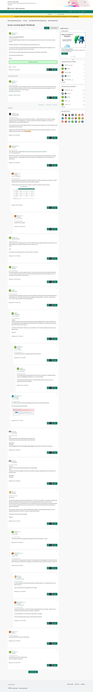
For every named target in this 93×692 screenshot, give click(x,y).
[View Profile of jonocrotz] (16, 173)
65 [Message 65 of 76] (12, 449)
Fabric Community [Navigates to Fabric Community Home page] (20, 8)
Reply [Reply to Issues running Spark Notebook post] (55, 69)
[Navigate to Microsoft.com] (11, 8)
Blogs (48, 8)
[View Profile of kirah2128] (19, 346)
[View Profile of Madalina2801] (14, 146)
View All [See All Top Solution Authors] (63, 82)
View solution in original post (14, 91)
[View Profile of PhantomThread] (17, 553)
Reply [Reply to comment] (55, 97)
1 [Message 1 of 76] (12, 69)
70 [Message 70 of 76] (20, 385)
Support (57, 8)
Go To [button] (83, 11)
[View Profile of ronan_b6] (13, 33)
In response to (16, 176)
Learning (52, 8)
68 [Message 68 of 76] (15, 336)
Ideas (37, 8)
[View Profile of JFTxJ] (13, 491)
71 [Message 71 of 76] (12, 95)
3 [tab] (72, 56)
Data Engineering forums (14, 20)
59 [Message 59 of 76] (12, 520)
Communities (42, 8)
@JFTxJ (11, 466)
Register (70, 11)
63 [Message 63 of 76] (15, 542)
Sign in (75, 11)
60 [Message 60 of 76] (15, 565)
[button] (46, 28)
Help (78, 11)
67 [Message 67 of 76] (15, 420)
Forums (27, 8)
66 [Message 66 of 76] (12, 302)
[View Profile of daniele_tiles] (16, 395)
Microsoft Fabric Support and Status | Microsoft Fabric (36, 151)
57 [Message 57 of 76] (12, 662)
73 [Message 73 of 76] (12, 162)
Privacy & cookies (70, 684)
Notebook (14, 66)
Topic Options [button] (53, 28)
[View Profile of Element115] (14, 113)
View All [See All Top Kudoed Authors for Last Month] (63, 107)
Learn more (10, 4)
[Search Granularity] (52, 14)
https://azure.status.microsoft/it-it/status (19, 405)
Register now (76, 16)
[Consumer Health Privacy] (23, 688)
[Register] (64, 53)
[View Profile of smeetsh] (13, 237)
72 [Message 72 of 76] (12, 255)
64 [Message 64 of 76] (12, 480)
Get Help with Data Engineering (37, 20)
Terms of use (77, 684)
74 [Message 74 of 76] (15, 204)
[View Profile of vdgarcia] (13, 290)
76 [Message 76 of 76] (12, 135)
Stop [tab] (74, 56)
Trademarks (83, 684)
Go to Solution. (35, 62)
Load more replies (33, 671)
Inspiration (32, 8)
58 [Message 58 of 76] (12, 640)
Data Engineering (53, 20)
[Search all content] (71, 14)
